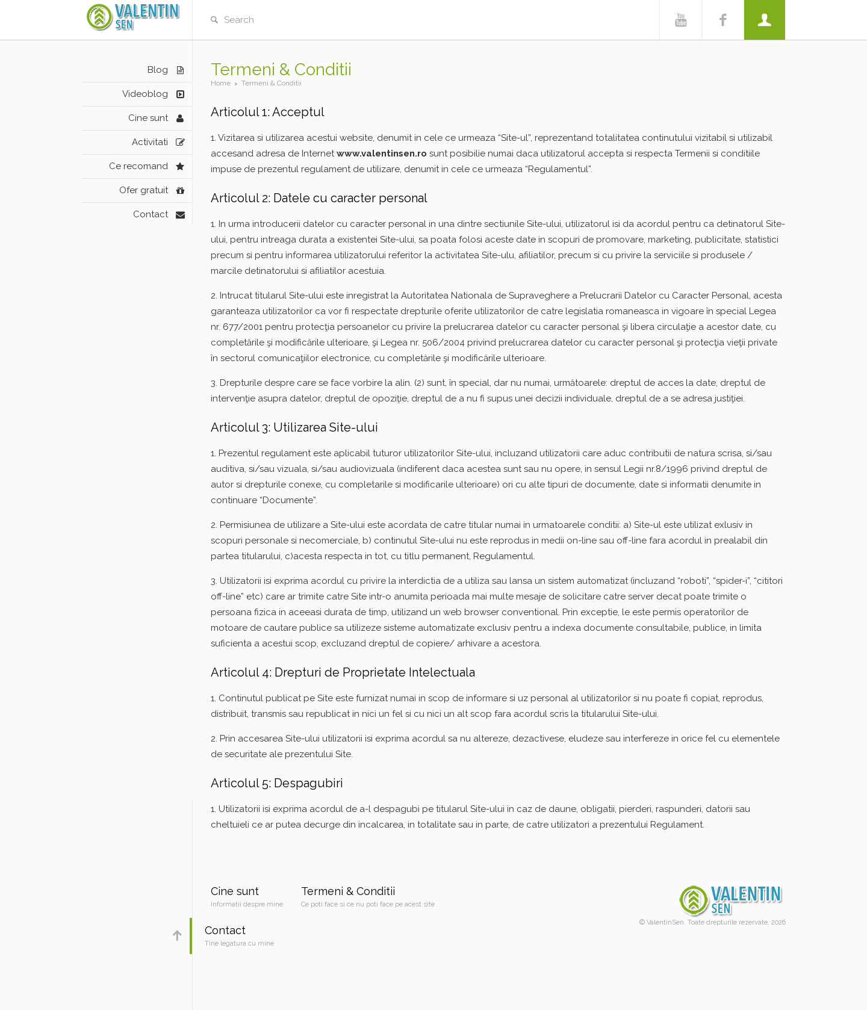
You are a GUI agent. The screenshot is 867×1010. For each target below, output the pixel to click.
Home (221, 83)
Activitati (150, 142)
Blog (158, 69)
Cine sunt (148, 118)
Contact (150, 214)
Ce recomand (138, 166)
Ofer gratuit (143, 190)
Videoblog (145, 93)
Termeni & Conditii (348, 891)
